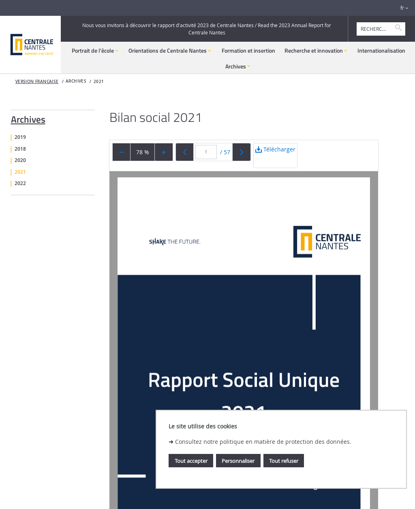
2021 (99, 81)
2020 (20, 160)
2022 (20, 183)
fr (402, 8)
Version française (37, 81)
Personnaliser (238, 460)
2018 (20, 149)
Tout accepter (191, 460)
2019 (20, 137)
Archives (28, 118)
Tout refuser (283, 460)
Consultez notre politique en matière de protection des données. (263, 441)
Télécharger (275, 156)
